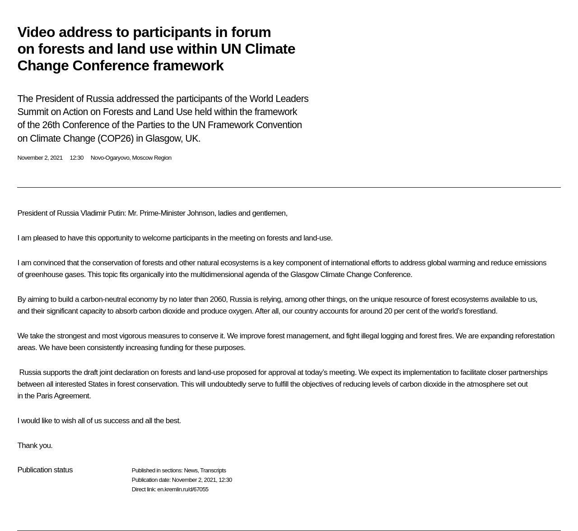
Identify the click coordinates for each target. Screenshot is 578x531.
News (190, 470)
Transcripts (213, 470)
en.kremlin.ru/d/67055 (182, 489)
